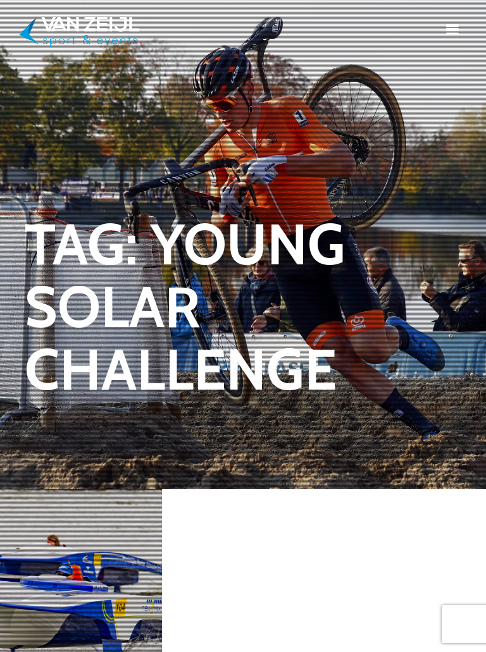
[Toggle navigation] (452, 29)
